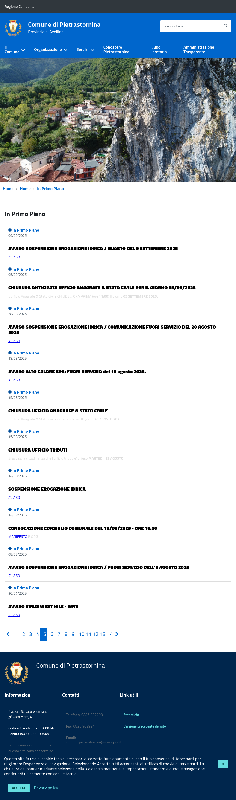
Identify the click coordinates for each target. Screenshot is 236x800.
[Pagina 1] (15, 634)
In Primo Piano (50, 189)
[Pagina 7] (57, 634)
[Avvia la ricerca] (225, 26)
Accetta (18, 788)
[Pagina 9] (71, 634)
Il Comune (12, 49)
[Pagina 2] (22, 634)
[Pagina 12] (93, 634)
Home (8, 189)
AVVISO (14, 257)
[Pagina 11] (86, 634)
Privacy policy (46, 787)
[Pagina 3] (29, 634)
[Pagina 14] (107, 634)
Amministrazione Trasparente (198, 49)
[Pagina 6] (50, 634)
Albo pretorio (159, 49)
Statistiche (132, 714)
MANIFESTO (17, 536)
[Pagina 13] (100, 634)
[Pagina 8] (64, 634)
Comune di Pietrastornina (64, 27)
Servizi (82, 49)
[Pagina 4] (36, 634)
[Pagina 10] (79, 634)
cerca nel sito (173, 26)
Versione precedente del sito (145, 726)
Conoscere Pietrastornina (116, 49)
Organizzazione (48, 49)
